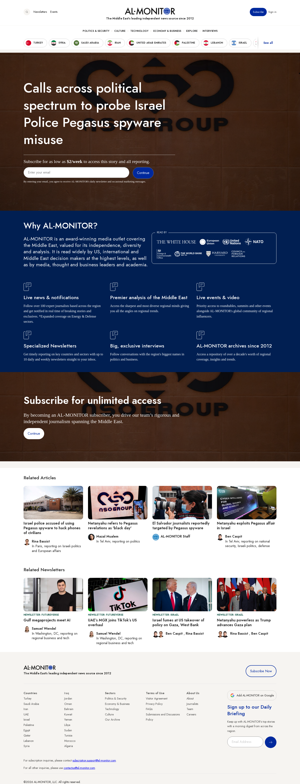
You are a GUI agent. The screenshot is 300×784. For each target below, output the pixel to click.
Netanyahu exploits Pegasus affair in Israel (246, 526)
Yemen (68, 719)
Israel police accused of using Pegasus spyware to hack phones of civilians (52, 528)
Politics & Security (96, 31)
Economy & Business (167, 31)
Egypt (27, 730)
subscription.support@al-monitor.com (94, 760)
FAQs (149, 709)
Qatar (27, 735)
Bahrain (68, 709)
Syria (27, 746)
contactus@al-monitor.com (79, 768)
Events (53, 12)
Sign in (272, 12)
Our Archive (112, 719)
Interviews (210, 31)
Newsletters (40, 12)
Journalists (192, 704)
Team (190, 709)
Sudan (68, 730)
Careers (191, 714)
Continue (34, 433)
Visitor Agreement (156, 698)
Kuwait (68, 714)
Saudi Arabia (31, 704)
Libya (67, 725)
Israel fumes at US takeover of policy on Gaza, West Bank (178, 622)
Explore (192, 31)
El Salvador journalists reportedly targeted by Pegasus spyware (181, 526)
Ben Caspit (175, 633)
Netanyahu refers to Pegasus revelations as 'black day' (113, 526)
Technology (139, 31)
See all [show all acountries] (268, 43)
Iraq (66, 693)
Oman (68, 704)
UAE (26, 714)
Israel (27, 719)
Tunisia (68, 735)
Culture (119, 31)
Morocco (69, 741)
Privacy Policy (154, 704)
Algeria (68, 746)
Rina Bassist (195, 633)
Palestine (29, 725)
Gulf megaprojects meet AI (47, 620)
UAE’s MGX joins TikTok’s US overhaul (112, 622)
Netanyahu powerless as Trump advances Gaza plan (244, 622)
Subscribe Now (261, 671)
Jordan (68, 698)
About (190, 698)
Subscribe (258, 12)
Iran (26, 709)
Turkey (27, 698)
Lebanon (29, 741)
